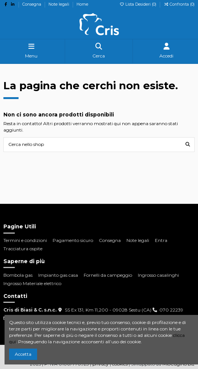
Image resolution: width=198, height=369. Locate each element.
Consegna (32, 4)
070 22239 (171, 310)
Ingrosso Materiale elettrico (32, 283)
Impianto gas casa (58, 275)
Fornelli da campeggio (108, 275)
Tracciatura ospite (22, 248)
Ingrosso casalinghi (158, 275)
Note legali (59, 4)
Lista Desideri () (138, 4)
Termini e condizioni (25, 240)
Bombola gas (18, 275)
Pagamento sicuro (73, 240)
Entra (161, 240)
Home (82, 4)
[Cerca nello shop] (188, 144)
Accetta (23, 354)
